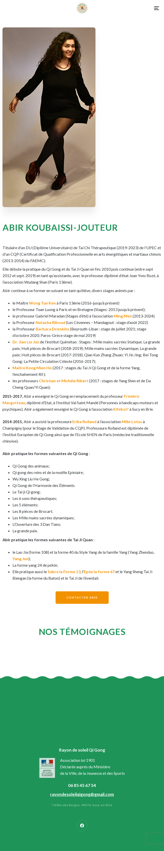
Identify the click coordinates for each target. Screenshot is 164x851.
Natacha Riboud (50, 322)
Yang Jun (20, 558)
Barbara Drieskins (52, 328)
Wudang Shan (36, 282)
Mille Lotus (132, 421)
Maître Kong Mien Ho (32, 367)
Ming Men (123, 315)
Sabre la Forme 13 (64, 571)
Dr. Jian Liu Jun (25, 341)
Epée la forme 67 (99, 571)
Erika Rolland (84, 421)
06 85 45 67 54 (82, 785)
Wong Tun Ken (42, 303)
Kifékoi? (121, 409)
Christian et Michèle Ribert (63, 380)
